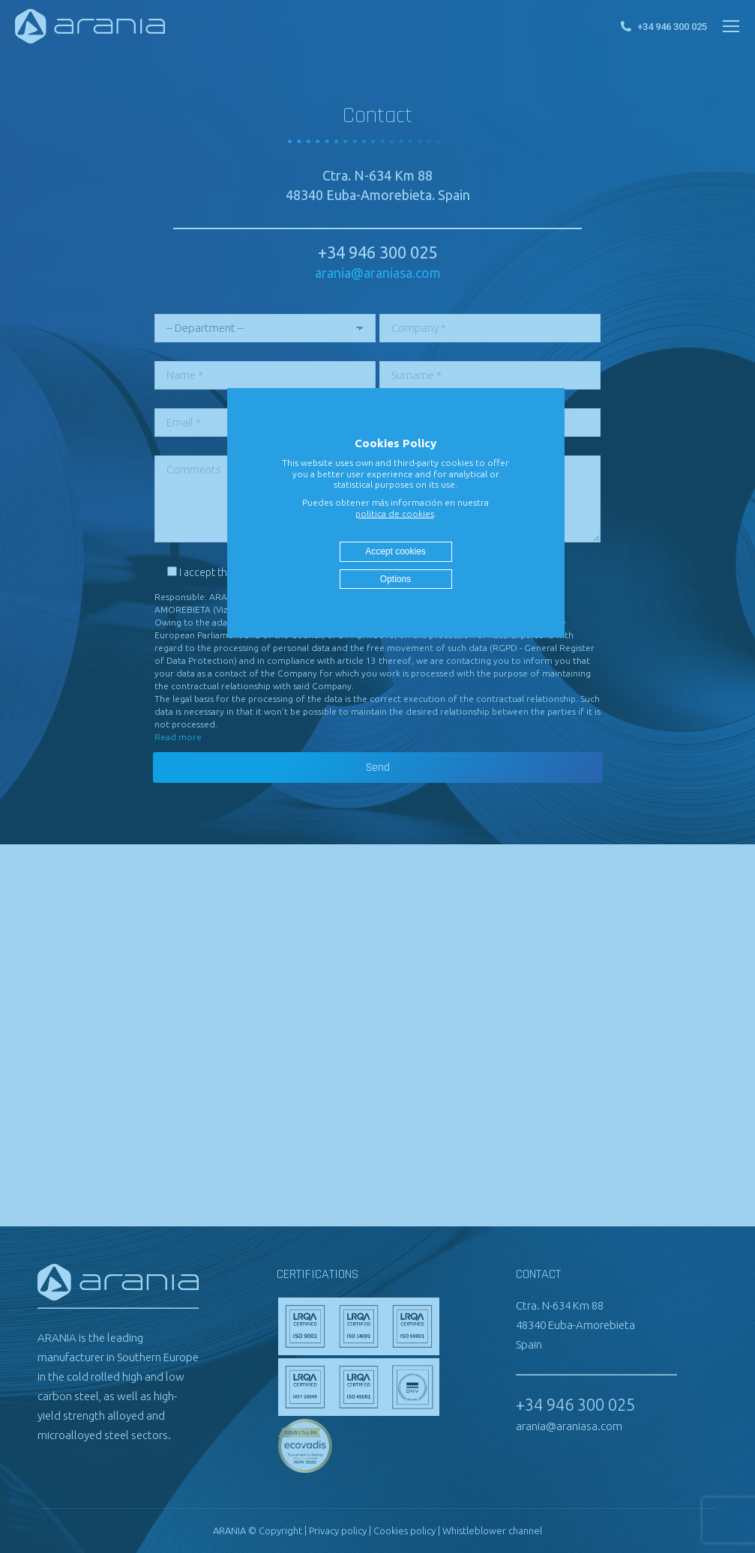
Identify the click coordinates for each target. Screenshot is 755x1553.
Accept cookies (395, 551)
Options (395, 579)
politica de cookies (394, 513)
